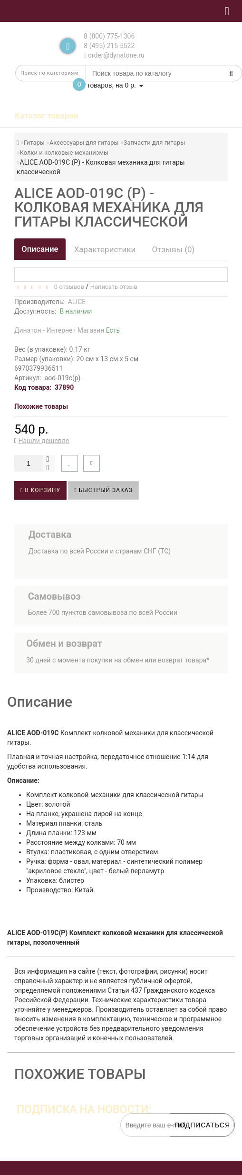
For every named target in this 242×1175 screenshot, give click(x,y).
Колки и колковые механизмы (64, 152)
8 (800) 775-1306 (109, 36)
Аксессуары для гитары (84, 142)
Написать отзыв (113, 286)
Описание (39, 249)
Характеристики (105, 249)
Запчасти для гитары (154, 142)
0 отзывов (67, 286)
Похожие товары (41, 406)
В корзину (40, 490)
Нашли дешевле (44, 440)
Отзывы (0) (173, 249)
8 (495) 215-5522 (109, 45)
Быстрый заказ (103, 490)
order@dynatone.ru (114, 55)
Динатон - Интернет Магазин (67, 330)
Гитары (34, 142)
